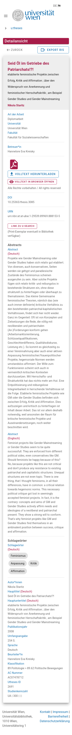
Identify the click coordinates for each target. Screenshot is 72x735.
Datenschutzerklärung (55, 721)
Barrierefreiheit (58, 716)
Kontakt (45, 712)
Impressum (60, 712)
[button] (57, 5)
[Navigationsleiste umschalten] (5, 15)
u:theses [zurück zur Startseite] (16, 28)
